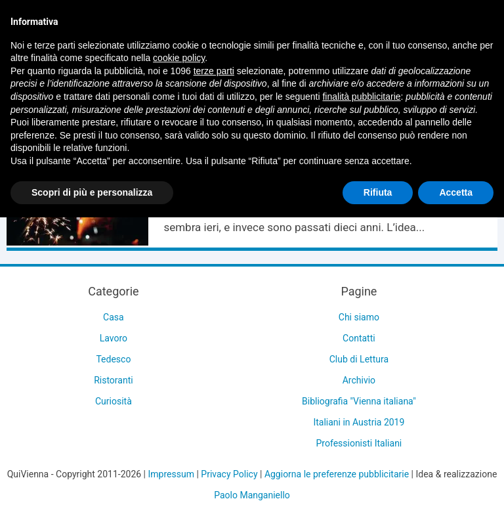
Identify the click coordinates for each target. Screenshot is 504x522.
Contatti (359, 338)
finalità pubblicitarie (361, 96)
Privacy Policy (229, 474)
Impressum (171, 474)
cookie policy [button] (179, 58)
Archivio (359, 380)
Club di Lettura (358, 359)
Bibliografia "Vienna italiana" (359, 401)
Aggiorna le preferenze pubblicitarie (336, 474)
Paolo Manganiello (252, 495)
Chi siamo (359, 317)
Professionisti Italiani (359, 443)
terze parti (214, 71)
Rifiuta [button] (378, 192)
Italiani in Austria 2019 (358, 422)
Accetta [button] (455, 192)
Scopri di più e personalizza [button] (92, 192)
